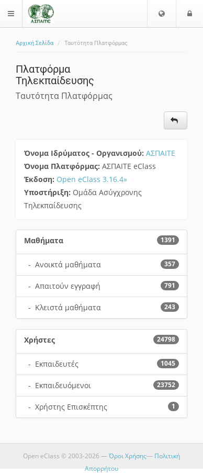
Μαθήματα (43, 240)
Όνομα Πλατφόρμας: (63, 166)
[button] (162, 13)
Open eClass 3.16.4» (92, 179)
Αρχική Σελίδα (34, 43)
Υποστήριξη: (48, 192)
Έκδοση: (40, 179)
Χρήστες (39, 340)
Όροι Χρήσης (127, 455)
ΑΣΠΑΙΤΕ (160, 153)
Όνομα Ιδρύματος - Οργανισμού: (85, 153)
